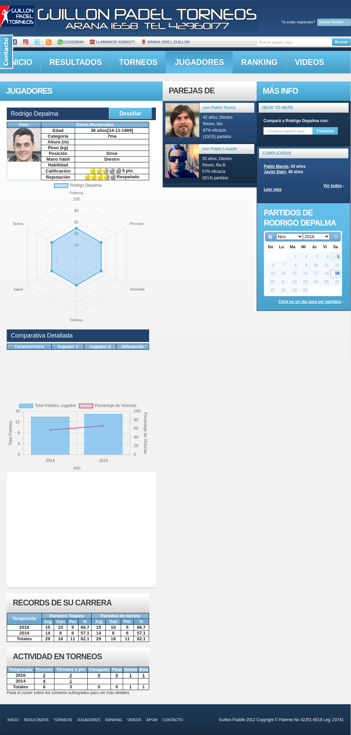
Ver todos (332, 185)
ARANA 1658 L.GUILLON (165, 42)
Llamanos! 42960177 (112, 42)
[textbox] (294, 42)
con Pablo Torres (219, 107)
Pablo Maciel (276, 166)
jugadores (199, 62)
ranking (259, 62)
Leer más (273, 189)
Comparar (325, 131)
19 (337, 273)
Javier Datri (275, 171)
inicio (13, 720)
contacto (172, 720)
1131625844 (70, 42)
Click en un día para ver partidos (310, 301)
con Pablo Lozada (219, 148)
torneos (138, 62)
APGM (151, 720)
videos (309, 62)
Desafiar (130, 113)
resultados (75, 62)
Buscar (341, 42)
